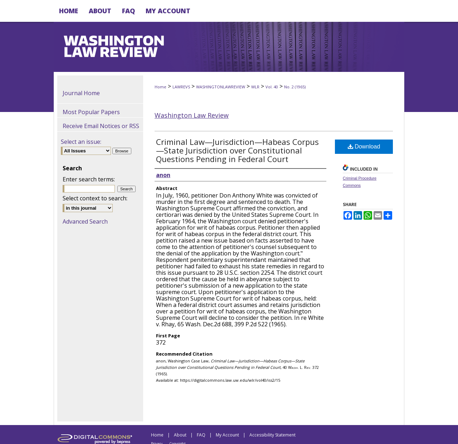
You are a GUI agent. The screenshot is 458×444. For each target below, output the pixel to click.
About (180, 435)
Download (364, 146)
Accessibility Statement (272, 435)
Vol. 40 (271, 86)
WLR (255, 86)
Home (160, 86)
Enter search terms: (89, 179)
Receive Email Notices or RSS (101, 126)
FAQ (201, 435)
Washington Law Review (192, 115)
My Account (227, 435)
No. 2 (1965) (295, 86)
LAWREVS (181, 86)
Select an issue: (81, 142)
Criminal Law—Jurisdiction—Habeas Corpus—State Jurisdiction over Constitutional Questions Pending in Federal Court (237, 150)
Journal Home (81, 93)
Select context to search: (95, 198)
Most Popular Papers (91, 112)
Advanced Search (85, 221)
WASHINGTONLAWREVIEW (220, 86)
